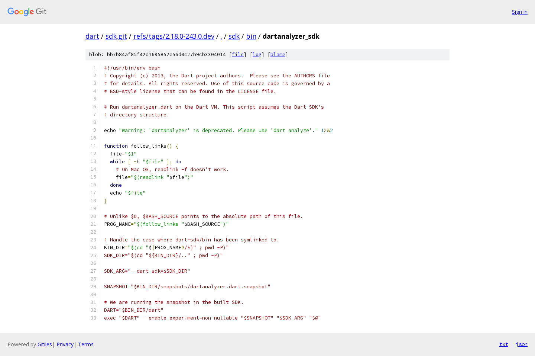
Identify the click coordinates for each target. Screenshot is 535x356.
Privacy (65, 344)
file (238, 54)
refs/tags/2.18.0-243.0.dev (173, 36)
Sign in (520, 11)
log (257, 54)
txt (503, 344)
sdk (234, 36)
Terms (86, 344)
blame (277, 54)
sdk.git (116, 36)
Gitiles (45, 344)
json (522, 344)
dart (92, 36)
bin (251, 36)
